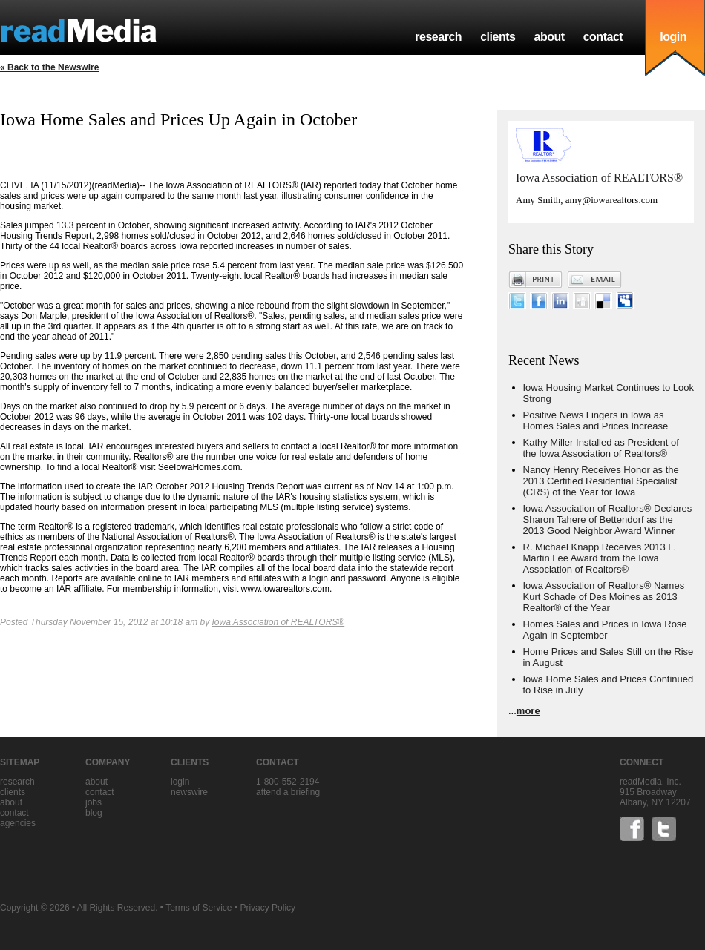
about (549, 36)
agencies (18, 823)
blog (93, 813)
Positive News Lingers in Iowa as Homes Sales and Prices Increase (596, 420)
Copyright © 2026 (35, 908)
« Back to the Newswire (49, 67)
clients (497, 36)
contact (603, 36)
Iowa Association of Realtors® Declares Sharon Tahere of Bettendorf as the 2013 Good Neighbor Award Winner (607, 519)
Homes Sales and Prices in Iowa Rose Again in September (605, 630)
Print (535, 279)
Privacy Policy (267, 908)
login (673, 36)
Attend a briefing (288, 792)
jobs (93, 802)
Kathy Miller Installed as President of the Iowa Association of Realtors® (601, 448)
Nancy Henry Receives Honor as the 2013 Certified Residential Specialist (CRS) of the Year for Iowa (601, 481)
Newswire (189, 792)
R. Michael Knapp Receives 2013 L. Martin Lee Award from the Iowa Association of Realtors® (600, 558)
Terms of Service (198, 908)
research (438, 36)
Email (594, 279)
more (528, 710)
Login (180, 781)
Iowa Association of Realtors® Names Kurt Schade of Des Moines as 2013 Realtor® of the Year (604, 596)
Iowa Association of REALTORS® (278, 622)
